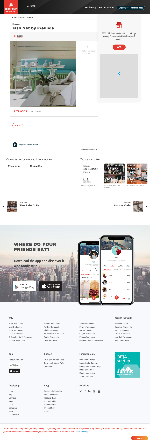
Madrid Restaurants (122, 330)
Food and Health (50, 397)
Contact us (48, 366)
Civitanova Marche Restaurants (91, 340)
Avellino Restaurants (52, 327)
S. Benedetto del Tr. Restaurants (21, 337)
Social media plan (86, 376)
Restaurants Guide (16, 359)
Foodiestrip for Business (88, 363)
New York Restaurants (123, 340)
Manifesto (12, 397)
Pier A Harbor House (90, 170)
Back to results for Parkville (22, 17)
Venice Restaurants (86, 323)
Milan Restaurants (15, 327)
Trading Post (112, 168)
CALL (17, 125)
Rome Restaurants (16, 323)
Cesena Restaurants (51, 340)
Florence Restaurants (17, 340)
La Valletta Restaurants (123, 337)
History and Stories (51, 394)
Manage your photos (87, 373)
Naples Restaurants (51, 337)
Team (11, 404)
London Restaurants (122, 333)
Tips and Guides (50, 401)
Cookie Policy (82, 431)
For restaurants (106, 7)
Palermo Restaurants (87, 337)
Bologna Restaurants (16, 330)
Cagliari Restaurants (87, 333)
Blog (10, 394)
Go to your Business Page (54, 363)
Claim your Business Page (54, 359)
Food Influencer (50, 404)
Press (11, 411)
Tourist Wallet (14, 414)
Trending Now (49, 407)
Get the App (90, 7)
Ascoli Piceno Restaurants (54, 333)
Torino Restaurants (16, 333)
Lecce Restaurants (86, 330)
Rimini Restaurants (51, 330)
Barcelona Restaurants (123, 327)
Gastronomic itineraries (53, 391)
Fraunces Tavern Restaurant (134, 170)
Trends (46, 411)
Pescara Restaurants (87, 327)
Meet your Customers (87, 359)
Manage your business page (90, 366)
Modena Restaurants (52, 323)
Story (11, 401)
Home (11, 391)
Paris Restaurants (121, 323)
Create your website (86, 369)
